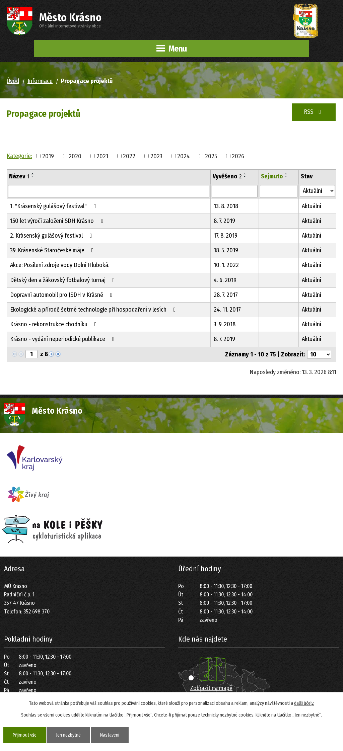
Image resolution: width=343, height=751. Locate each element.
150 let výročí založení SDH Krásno (58, 221)
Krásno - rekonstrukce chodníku (54, 324)
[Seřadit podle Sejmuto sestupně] (286, 176)
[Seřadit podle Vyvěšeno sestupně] (245, 176)
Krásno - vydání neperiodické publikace (63, 339)
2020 (75, 156)
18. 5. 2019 (226, 250)
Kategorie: (19, 156)
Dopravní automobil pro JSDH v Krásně (62, 295)
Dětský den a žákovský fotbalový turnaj (64, 280)
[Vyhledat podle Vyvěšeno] (235, 191)
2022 (129, 156)
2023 (156, 156)
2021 (102, 156)
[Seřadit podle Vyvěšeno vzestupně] (245, 173)
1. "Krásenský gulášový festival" (54, 206)
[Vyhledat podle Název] (108, 191)
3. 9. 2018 (224, 324)
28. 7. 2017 (226, 295)
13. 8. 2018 (226, 206)
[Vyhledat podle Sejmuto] (278, 191)
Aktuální (311, 206)
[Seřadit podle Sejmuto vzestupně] (286, 173)
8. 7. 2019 (224, 221)
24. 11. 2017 (227, 309)
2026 (238, 156)
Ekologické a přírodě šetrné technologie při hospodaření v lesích (94, 309)
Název (19, 176)
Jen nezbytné (68, 735)
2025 (211, 156)
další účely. (304, 703)
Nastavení (109, 735)
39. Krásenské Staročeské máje (53, 250)
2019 (48, 156)
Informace (40, 81)
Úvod (13, 81)
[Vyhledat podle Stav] (317, 191)
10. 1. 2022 (226, 265)
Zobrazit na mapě (211, 688)
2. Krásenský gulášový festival (52, 235)
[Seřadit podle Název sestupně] (33, 176)
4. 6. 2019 (225, 280)
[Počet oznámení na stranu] (319, 354)
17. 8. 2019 (225, 235)
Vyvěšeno (227, 176)
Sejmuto (272, 176)
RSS (314, 111)
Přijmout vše (25, 735)
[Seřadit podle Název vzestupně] (33, 173)
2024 (183, 156)
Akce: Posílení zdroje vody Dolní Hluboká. (59, 265)
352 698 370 (36, 611)
